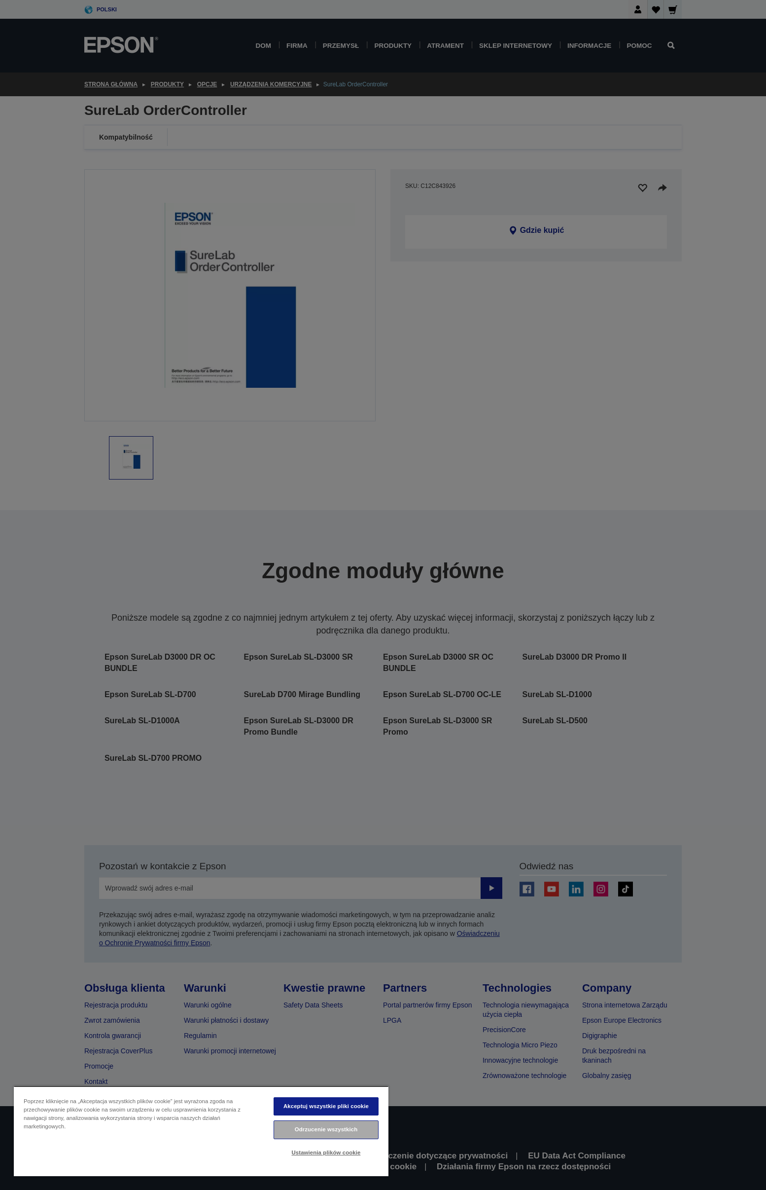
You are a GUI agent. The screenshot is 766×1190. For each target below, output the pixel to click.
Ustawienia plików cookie (326, 1152)
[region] (201, 1131)
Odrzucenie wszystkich (326, 1129)
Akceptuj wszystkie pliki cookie (326, 1106)
